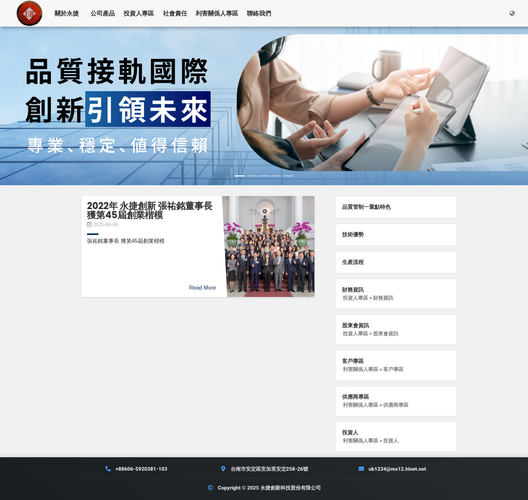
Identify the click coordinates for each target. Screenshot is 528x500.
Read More (202, 288)
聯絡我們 (259, 13)
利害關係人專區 (217, 13)
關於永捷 (67, 13)
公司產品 (103, 13)
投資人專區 (139, 13)
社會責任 (175, 13)
